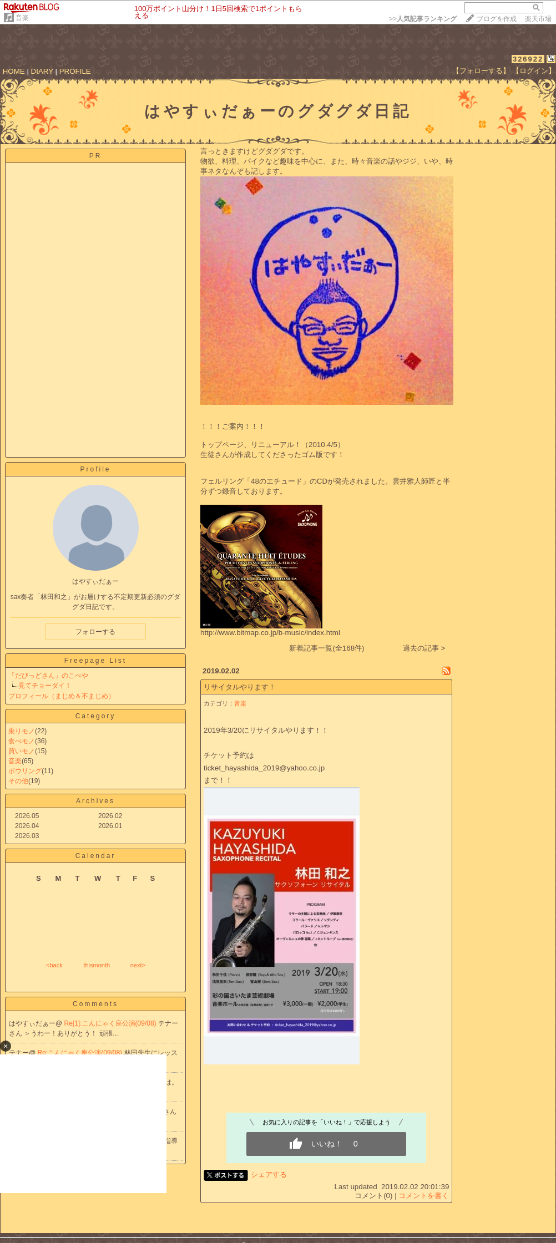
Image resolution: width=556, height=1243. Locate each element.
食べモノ (21, 741)
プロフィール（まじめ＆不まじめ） (61, 696)
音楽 (22, 18)
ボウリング (25, 771)
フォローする (95, 632)
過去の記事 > (424, 648)
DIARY (42, 71)
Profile (95, 469)
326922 (528, 59)
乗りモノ (21, 731)
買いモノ (21, 751)
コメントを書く (423, 1195)
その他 (18, 781)
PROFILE (75, 71)
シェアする (269, 1174)
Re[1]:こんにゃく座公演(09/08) (111, 1023)
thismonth (96, 965)
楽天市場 (538, 19)
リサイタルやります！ (240, 687)
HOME (14, 71)
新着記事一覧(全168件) (326, 648)
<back (54, 965)
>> (423, 19)
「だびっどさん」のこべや (48, 675)
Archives (95, 801)
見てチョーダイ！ (45, 685)
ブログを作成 (497, 19)
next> (137, 965)
